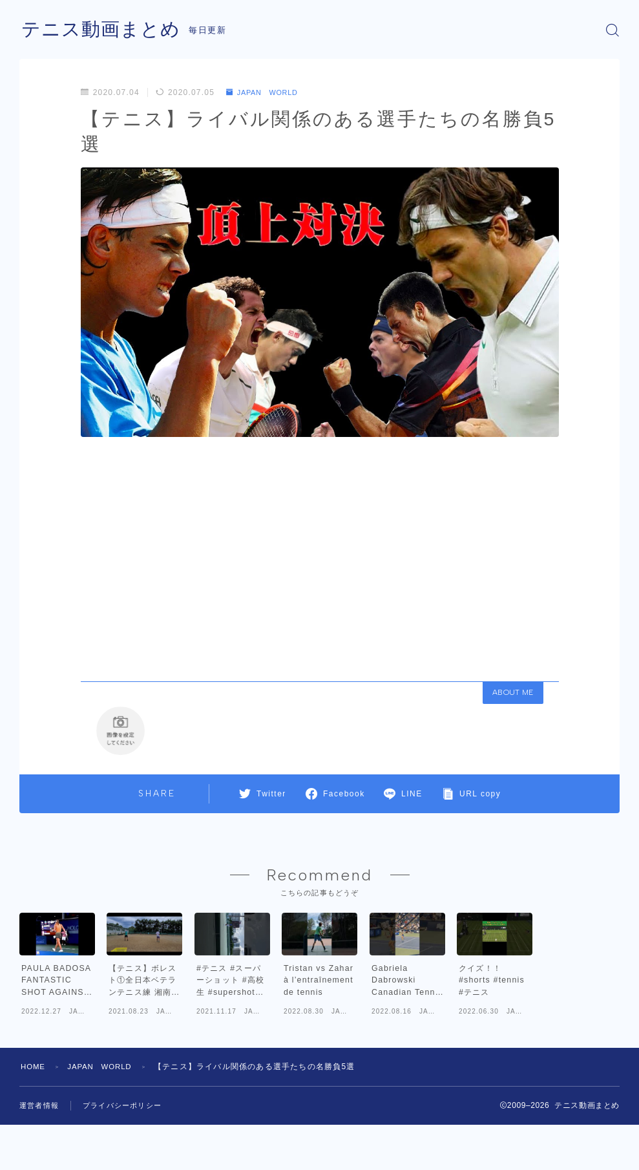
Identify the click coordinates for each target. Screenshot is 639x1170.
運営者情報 (40, 1155)
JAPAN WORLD (266, 92)
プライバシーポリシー (128, 1155)
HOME (34, 1117)
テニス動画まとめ (103, 30)
